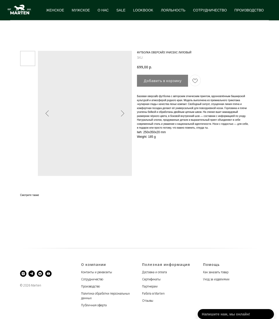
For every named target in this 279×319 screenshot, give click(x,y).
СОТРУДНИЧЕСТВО (210, 10)
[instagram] (23, 273)
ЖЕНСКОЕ (55, 10)
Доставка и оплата (154, 272)
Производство (90, 286)
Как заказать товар (215, 272)
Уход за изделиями (216, 279)
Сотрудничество (92, 279)
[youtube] (48, 273)
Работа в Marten (153, 293)
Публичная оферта (94, 305)
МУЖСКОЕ (81, 10)
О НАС (103, 10)
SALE (121, 10)
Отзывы (147, 300)
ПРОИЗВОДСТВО (249, 10)
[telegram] (31, 273)
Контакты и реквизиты (96, 272)
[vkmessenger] (40, 273)
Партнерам (150, 286)
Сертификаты (151, 279)
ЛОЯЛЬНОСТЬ (173, 10)
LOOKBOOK (143, 10)
